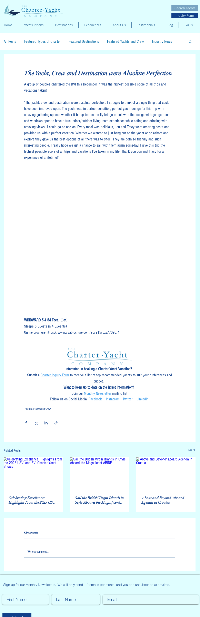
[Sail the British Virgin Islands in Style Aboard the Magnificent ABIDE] (99, 474)
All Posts (10, 41)
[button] (190, 41)
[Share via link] (56, 423)
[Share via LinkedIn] (46, 423)
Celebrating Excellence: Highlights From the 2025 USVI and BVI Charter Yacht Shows (33, 500)
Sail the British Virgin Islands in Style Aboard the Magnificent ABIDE (99, 500)
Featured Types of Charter (42, 41)
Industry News (162, 41)
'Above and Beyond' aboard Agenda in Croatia (162, 500)
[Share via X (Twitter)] (36, 423)
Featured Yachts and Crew (125, 41)
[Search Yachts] (184, 8)
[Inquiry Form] (184, 15)
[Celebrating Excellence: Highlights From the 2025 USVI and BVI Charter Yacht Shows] (33, 474)
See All (192, 450)
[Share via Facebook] (26, 423)
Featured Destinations (84, 41)
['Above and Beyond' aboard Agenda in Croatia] (166, 474)
